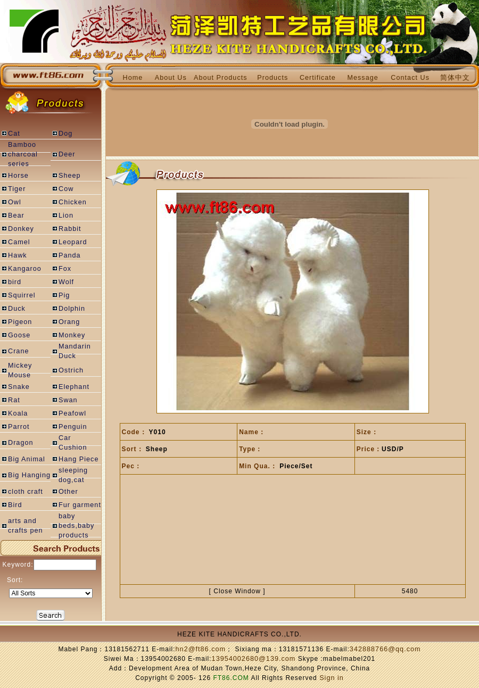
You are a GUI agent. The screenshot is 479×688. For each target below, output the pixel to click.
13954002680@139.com (254, 658)
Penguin (73, 426)
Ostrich (71, 370)
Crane (18, 351)
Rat (14, 400)
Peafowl (72, 413)
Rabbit (70, 229)
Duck (17, 308)
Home (133, 77)
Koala (18, 413)
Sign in (331, 678)
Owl (14, 202)
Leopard (73, 242)
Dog (65, 133)
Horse (18, 175)
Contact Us (410, 77)
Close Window (237, 591)
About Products (220, 77)
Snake (19, 387)
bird (14, 282)
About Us (171, 77)
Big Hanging (29, 475)
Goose (19, 335)
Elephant (74, 387)
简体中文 (455, 77)
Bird (15, 505)
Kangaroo (25, 268)
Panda (70, 255)
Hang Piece (78, 459)
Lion (66, 215)
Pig (64, 295)
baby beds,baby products (76, 525)
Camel (19, 242)
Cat (14, 133)
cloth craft (25, 491)
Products (272, 77)
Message (362, 77)
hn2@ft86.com (201, 649)
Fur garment (80, 505)
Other (68, 491)
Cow (66, 189)
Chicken (73, 202)
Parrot (18, 426)
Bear (16, 215)
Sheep (70, 175)
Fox (65, 268)
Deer (67, 154)
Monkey (72, 335)
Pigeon (20, 322)
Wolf (66, 282)
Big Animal (26, 459)
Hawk (17, 255)
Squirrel (22, 295)
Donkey (21, 229)
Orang (69, 322)
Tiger (17, 189)
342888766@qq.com (385, 649)
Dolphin (72, 308)
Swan (68, 400)
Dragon (21, 442)
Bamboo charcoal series (23, 154)
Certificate (318, 77)
